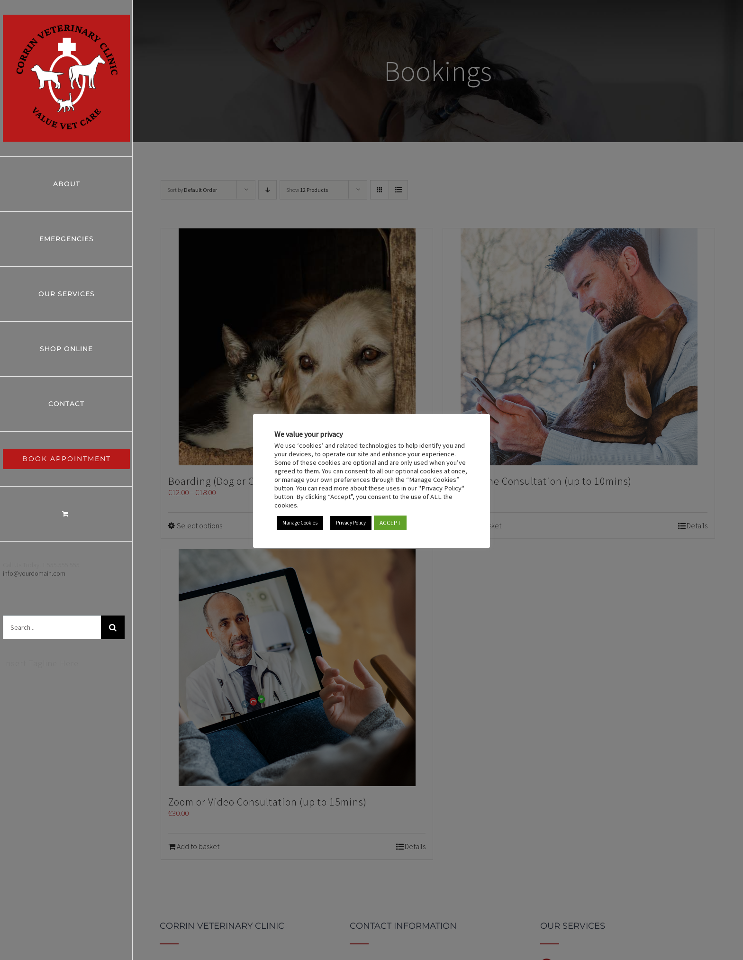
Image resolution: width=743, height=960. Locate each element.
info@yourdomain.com (34, 573)
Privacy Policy (351, 522)
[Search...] (52, 627)
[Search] (113, 627)
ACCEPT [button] (390, 523)
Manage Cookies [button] (299, 522)
